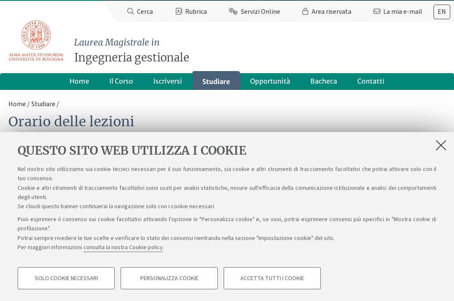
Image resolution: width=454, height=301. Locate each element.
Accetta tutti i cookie (272, 278)
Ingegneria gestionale (264, 50)
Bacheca (323, 81)
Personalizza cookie (169, 278)
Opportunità (270, 81)
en (442, 11)
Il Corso (121, 81)
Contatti (370, 81)
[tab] (441, 12)
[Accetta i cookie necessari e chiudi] (441, 145)
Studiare (216, 81)
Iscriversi (167, 81)
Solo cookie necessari (66, 278)
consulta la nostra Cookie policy (123, 247)
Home (79, 81)
